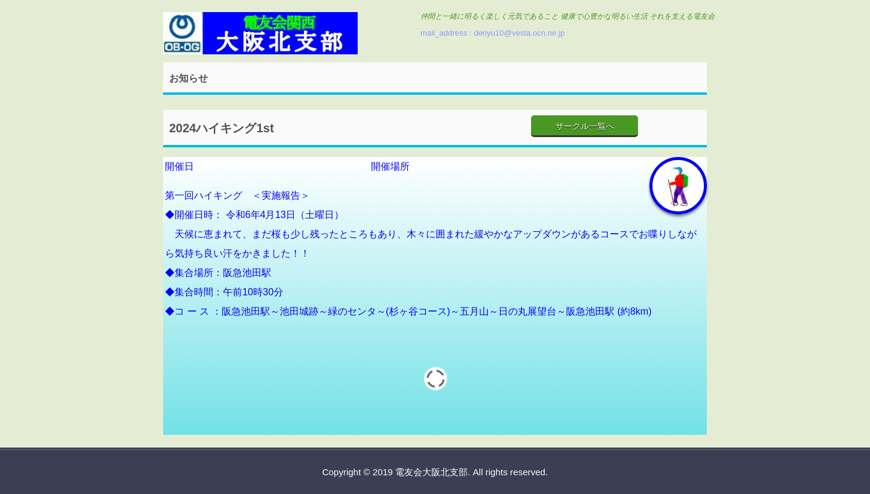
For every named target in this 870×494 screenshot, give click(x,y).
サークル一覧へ (584, 126)
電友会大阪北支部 (260, 34)
